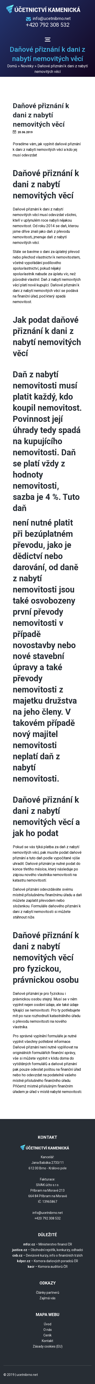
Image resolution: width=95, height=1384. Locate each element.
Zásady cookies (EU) (47, 1346)
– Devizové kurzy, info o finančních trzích (47, 1255)
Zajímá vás (47, 1298)
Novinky (27, 66)
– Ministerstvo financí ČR (47, 1244)
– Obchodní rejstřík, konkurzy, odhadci (47, 1250)
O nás (47, 1330)
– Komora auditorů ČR (48, 1266)
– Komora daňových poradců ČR (47, 1261)
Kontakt (47, 1341)
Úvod (47, 1324)
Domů (12, 66)
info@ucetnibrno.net (52, 18)
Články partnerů (47, 1292)
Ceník (47, 1335)
